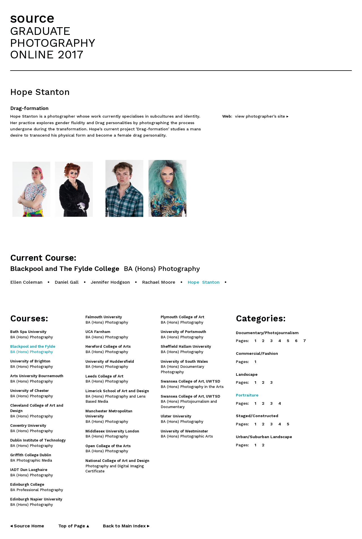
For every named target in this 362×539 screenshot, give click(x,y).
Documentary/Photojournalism (267, 332)
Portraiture (247, 395)
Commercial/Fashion (257, 353)
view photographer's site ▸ (261, 116)
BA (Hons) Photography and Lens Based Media (117, 396)
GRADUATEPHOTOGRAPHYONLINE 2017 (52, 42)
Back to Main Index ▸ (126, 526)
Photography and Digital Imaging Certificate (117, 466)
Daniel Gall (67, 282)
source (32, 18)
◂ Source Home (27, 526)
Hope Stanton (203, 282)
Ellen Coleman (26, 282)
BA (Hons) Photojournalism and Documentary (190, 401)
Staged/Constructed (257, 415)
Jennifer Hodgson (110, 282)
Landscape (247, 374)
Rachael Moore (158, 282)
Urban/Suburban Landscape (264, 436)
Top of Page (73, 526)
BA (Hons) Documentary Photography (184, 366)
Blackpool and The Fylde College (105, 269)
